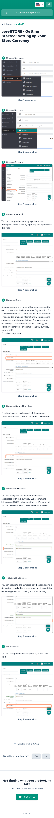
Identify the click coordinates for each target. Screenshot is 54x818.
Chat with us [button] (29, 797)
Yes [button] (36, 756)
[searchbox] (27, 12)
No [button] (46, 756)
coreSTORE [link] (18, 24)
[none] (39, 4)
